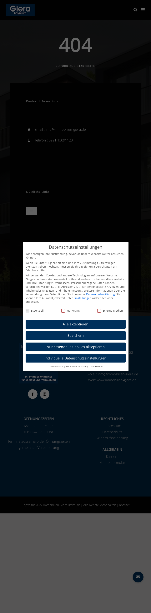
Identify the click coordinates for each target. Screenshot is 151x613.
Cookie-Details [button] (56, 366)
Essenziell (35, 310)
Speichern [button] (76, 335)
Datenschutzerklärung (100, 294)
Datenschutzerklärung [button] (77, 366)
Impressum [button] (97, 366)
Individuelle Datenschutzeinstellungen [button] (75, 358)
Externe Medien (110, 310)
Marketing (70, 310)
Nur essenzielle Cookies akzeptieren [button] (76, 346)
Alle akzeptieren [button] (75, 324)
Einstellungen (82, 298)
